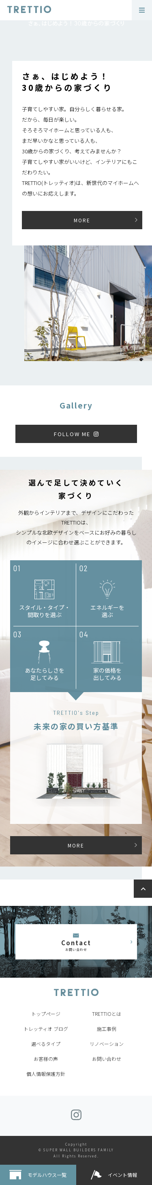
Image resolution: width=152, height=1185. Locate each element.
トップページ (45, 1013)
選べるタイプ (45, 1043)
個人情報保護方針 (45, 1073)
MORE (82, 220)
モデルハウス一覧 (47, 1174)
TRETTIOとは (106, 1013)
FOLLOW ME (72, 434)
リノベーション (107, 1043)
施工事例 (106, 1028)
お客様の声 (46, 1058)
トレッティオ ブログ (46, 1028)
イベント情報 (122, 1174)
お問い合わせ (106, 1058)
